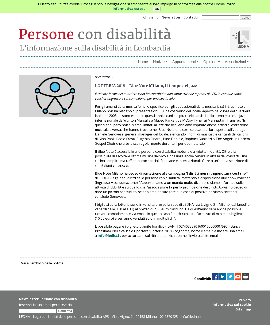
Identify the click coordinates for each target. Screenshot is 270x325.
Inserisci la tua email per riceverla (45, 304)
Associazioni (236, 62)
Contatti (191, 17)
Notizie (160, 62)
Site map (243, 309)
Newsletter (171, 17)
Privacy (245, 300)
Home (143, 62)
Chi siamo (151, 17)
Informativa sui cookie (232, 304)
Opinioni (211, 62)
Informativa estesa (129, 8)
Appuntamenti (185, 62)
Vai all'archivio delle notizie (42, 263)
